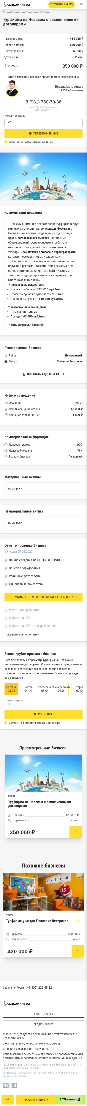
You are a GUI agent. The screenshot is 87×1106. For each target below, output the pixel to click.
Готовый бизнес (11, 12)
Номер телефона (14, 115)
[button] (80, 176)
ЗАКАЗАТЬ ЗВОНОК (36, 1099)
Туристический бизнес (38, 12)
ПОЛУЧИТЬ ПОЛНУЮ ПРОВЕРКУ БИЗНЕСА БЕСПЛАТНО (43, 597)
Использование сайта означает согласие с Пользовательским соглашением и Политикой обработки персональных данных (43, 1056)
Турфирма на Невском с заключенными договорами (39, 804)
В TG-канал (70, 1099)
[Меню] (81, 4)
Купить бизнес (43, 1013)
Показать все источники (21, 634)
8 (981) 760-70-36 (43, 102)
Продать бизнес (44, 1024)
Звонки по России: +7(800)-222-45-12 (27, 987)
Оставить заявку (62, 4)
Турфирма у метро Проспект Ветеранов (37, 921)
